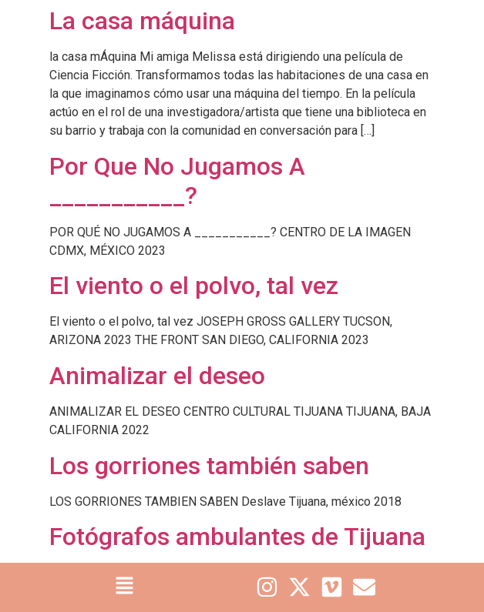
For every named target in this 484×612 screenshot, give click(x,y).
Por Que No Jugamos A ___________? (177, 181)
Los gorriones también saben (209, 465)
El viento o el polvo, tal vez (193, 285)
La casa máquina (142, 20)
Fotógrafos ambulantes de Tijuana (237, 536)
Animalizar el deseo (157, 375)
